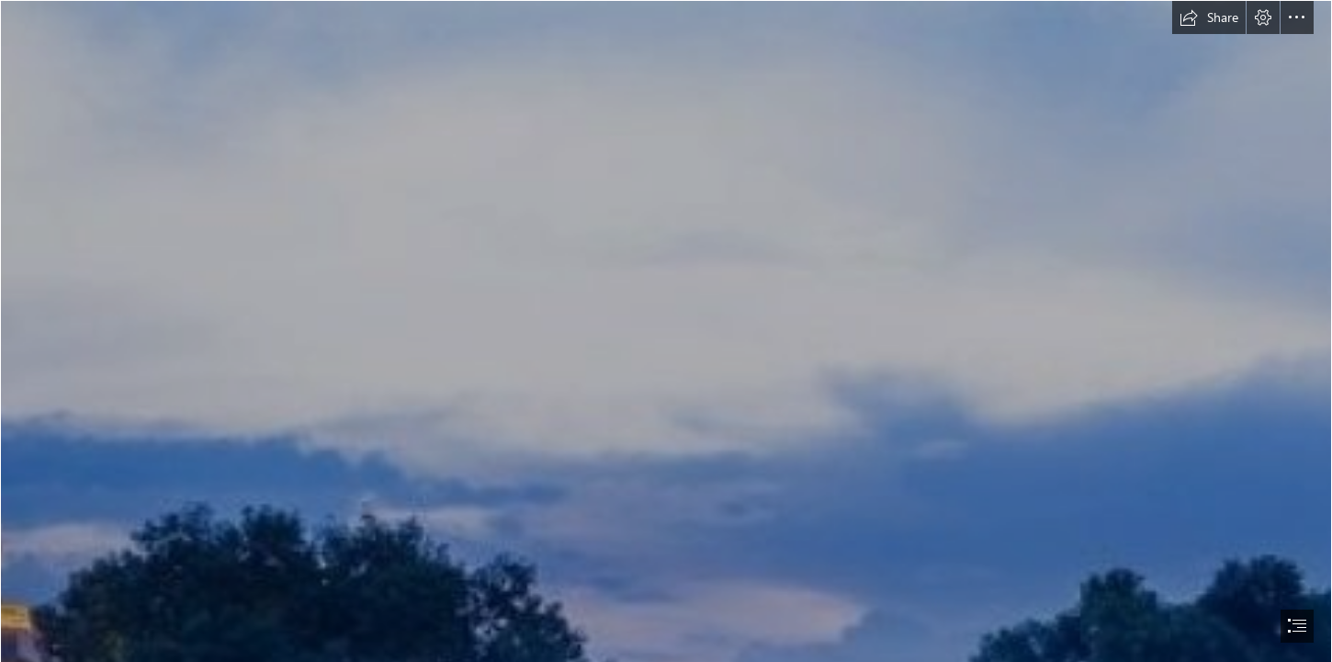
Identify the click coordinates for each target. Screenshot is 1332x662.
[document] (666, 331)
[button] (1209, 17)
